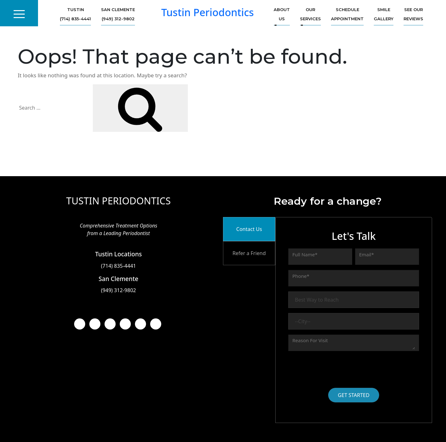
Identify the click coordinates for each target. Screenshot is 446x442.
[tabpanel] (353, 320)
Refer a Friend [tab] (249, 253)
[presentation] (336, 368)
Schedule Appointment (347, 14)
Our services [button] (310, 14)
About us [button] (282, 14)
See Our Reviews (413, 14)
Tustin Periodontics (207, 12)
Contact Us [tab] (249, 229)
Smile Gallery (383, 14)
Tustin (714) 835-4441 (75, 14)
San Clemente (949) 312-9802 (118, 14)
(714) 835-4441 (118, 265)
